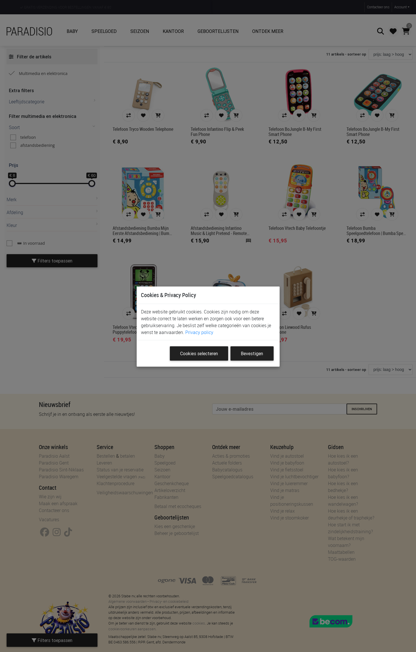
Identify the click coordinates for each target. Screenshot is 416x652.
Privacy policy (199, 332)
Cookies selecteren (199, 353)
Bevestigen (252, 353)
